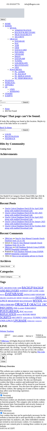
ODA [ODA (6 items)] (45, 301)
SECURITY (19, 37)
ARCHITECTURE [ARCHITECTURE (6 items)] (10, 288)
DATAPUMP (20, 59)
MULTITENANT (21, 65)
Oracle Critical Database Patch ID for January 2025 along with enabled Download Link (25, 223)
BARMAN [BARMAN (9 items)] (24, 291)
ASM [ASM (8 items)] (19, 288)
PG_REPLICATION (23, 76)
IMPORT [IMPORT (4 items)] (19, 298)
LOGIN (8, 134)
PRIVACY (29, 336)
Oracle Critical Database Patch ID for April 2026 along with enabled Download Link (24, 209)
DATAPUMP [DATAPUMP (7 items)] (40, 295)
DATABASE (20, 41)
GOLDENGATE (21, 63)
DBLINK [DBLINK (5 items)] (3, 298)
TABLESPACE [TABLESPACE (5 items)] (27, 318)
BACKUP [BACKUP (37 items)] (27, 287)
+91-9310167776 (12, 4)
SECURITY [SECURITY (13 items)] (17, 317)
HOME (8, 24)
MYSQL (13, 28)
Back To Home (6, 128)
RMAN (18, 56)
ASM (17, 46)
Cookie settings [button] (7, 354)
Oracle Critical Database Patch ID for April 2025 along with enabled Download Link (24, 218)
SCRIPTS (9, 96)
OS (6, 87)
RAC (17, 43)
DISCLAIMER (18, 336)
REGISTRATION (12, 136)
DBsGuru (8, 238)
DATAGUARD (21, 50)
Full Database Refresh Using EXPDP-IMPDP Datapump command (25, 248)
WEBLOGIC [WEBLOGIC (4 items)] (31, 321)
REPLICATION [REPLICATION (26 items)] (8, 314)
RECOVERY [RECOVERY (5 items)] (28, 311)
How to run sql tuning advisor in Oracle (27, 256)
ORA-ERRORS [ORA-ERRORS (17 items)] (7, 304)
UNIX (12, 89)
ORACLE (14, 39)
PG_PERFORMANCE (24, 78)
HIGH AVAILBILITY (23, 35)
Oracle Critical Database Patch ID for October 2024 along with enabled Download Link (25, 227)
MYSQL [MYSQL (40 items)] (38, 300)
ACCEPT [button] (18, 354)
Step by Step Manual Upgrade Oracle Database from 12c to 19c (25, 239)
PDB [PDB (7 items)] (15, 308)
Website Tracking (7, 331)
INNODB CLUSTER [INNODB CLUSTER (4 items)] (28, 298)
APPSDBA (9, 85)
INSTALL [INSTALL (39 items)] (41, 297)
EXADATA (9, 80)
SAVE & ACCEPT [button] (7, 428)
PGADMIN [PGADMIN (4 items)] (21, 308)
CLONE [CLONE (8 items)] (35, 291)
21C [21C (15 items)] (2, 288)
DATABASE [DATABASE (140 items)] (14, 294)
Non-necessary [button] (6, 411)
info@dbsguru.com (31, 4)
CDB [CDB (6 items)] (30, 291)
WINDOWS (14, 91)
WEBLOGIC (10, 83)
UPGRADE (19, 54)
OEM (17, 48)
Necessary (7, 395)
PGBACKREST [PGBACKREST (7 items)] (30, 308)
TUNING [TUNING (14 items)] (37, 317)
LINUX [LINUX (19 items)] (3, 301)
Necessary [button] (4, 393)
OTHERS (8, 94)
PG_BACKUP (20, 74)
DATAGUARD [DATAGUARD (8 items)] (29, 295)
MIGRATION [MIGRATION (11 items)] (13, 301)
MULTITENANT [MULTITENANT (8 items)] (26, 301)
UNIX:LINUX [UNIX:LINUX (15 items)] (6, 321)
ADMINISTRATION (23, 30)
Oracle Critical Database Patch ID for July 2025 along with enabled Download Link (23, 214)
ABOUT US (7, 336)
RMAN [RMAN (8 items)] (33, 314)
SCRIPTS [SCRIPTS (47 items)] (5, 317)
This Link (41, 352)
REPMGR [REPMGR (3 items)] (19, 314)
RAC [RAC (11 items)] (22, 311)
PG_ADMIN (20, 72)
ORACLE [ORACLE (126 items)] (22, 304)
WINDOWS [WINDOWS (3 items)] (38, 321)
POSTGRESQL (16, 70)
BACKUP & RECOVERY (25, 32)
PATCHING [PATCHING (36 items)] (6, 307)
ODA (17, 67)
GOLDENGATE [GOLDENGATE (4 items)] (11, 298)
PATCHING (19, 52)
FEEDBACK (10, 139)
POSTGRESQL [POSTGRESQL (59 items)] (9, 311)
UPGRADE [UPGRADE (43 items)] (20, 320)
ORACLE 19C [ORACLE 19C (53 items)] (38, 304)
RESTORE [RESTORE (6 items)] (26, 314)
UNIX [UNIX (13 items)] (44, 317)
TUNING (18, 61)
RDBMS (8, 26)
